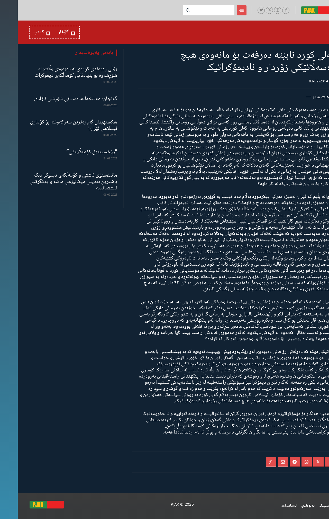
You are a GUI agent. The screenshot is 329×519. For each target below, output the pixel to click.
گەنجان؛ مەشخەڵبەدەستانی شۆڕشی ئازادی (57, 98)
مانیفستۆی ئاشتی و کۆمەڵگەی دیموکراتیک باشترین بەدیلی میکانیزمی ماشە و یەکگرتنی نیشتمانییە (55, 182)
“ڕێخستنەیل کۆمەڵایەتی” (74, 152)
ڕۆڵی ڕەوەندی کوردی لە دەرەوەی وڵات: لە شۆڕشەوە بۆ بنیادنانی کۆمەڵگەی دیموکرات (58, 72)
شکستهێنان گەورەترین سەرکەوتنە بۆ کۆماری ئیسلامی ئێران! (55, 125)
